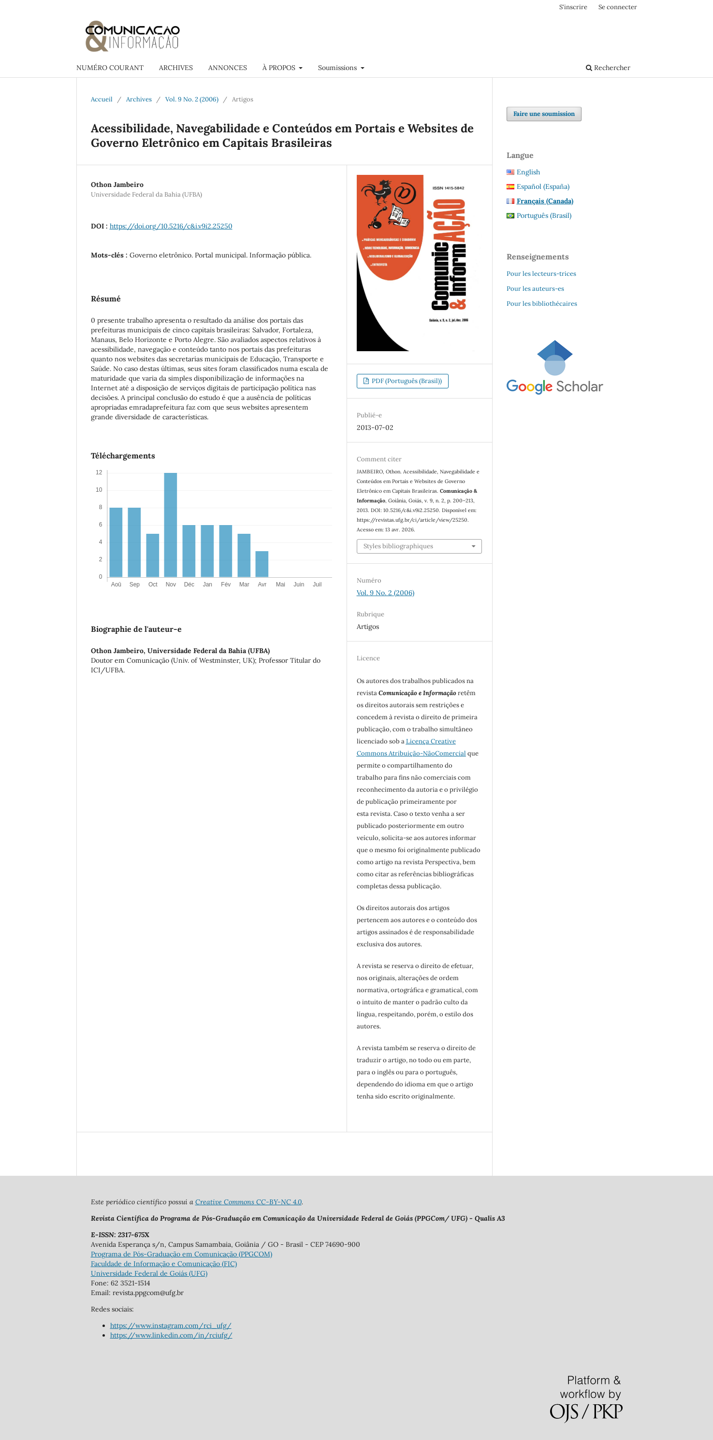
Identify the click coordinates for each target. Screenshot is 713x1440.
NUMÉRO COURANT (110, 67)
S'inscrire (573, 7)
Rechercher (608, 67)
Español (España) (543, 186)
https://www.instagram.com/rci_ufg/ (171, 1325)
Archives (139, 99)
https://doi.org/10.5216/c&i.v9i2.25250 (171, 226)
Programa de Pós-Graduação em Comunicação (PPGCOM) (181, 1254)
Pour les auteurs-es (535, 289)
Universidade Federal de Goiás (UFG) (149, 1273)
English (528, 172)
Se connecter (617, 7)
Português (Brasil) (544, 215)
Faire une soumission (544, 114)
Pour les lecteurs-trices (541, 274)
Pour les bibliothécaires (542, 303)
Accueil (102, 99)
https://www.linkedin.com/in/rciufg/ (171, 1335)
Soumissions (338, 67)
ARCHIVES (176, 67)
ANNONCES (227, 67)
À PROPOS (279, 67)
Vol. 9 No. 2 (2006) (191, 99)
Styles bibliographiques (398, 546)
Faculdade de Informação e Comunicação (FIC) (164, 1263)
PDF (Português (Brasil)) (406, 381)
